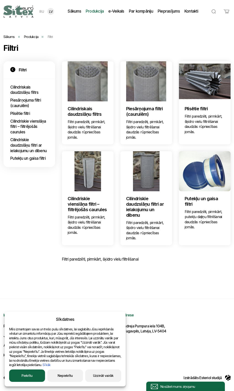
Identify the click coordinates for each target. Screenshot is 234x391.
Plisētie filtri (20, 113)
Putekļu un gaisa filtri (28, 158)
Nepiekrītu (65, 376)
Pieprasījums (169, 11)
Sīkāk (47, 365)
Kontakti (191, 11)
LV (51, 11)
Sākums (74, 11)
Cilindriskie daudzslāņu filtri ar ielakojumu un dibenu (28, 145)
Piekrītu (26, 376)
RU (41, 11)
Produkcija (95, 11)
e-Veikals (116, 11)
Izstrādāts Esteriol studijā (207, 378)
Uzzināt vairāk (103, 376)
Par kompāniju (141, 11)
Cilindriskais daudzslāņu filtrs (24, 90)
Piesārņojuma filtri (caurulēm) (25, 103)
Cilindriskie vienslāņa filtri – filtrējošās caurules (28, 127)
